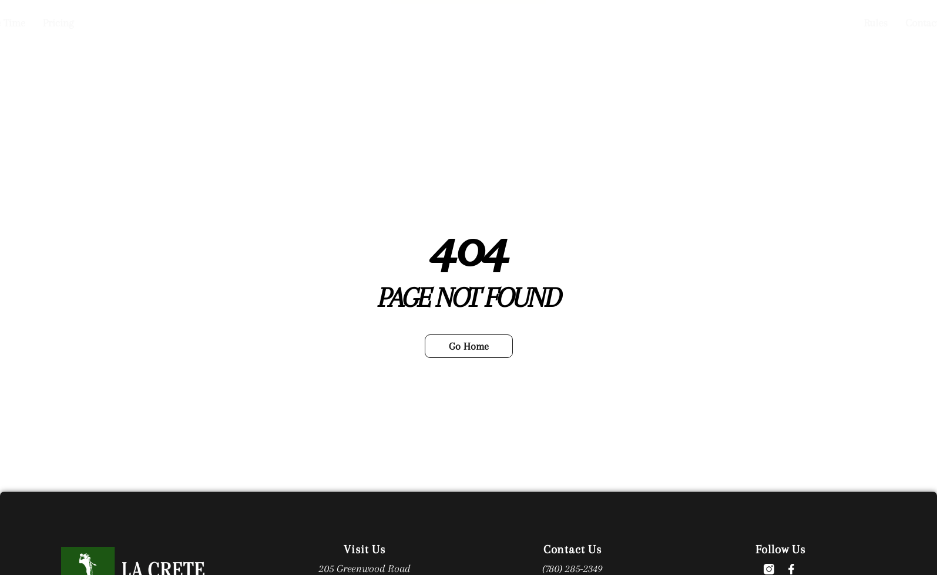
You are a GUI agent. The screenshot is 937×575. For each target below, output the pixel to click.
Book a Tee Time (264, 22)
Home (197, 22)
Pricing (332, 22)
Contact (647, 22)
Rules (601, 22)
